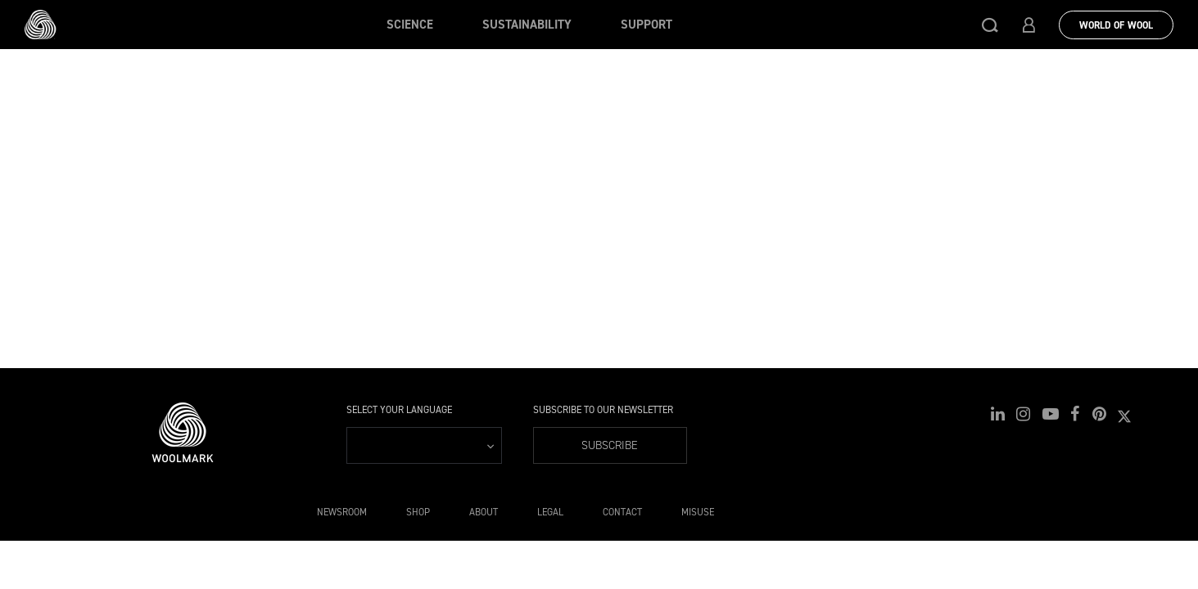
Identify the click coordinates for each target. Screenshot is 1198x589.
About (483, 512)
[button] (990, 24)
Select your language (399, 409)
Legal (550, 512)
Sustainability (527, 24)
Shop (418, 512)
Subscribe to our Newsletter (603, 409)
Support (646, 24)
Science (410, 24)
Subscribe (609, 445)
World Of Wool (1116, 25)
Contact (622, 512)
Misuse (697, 512)
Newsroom (342, 512)
